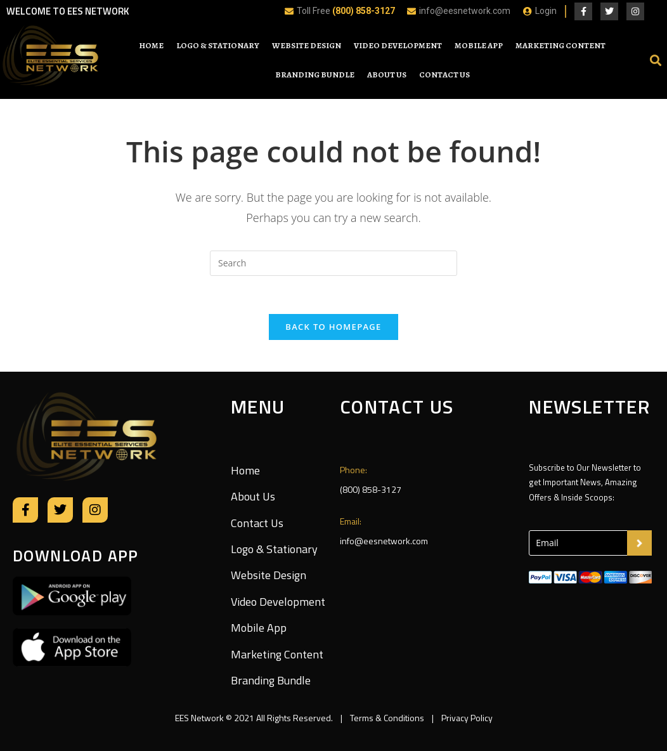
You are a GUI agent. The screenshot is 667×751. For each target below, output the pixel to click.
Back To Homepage (333, 326)
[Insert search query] (333, 263)
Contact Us (444, 74)
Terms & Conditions (387, 717)
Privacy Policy (466, 717)
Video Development (398, 45)
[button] (655, 59)
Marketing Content (560, 45)
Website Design (306, 45)
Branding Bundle (314, 74)
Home (151, 45)
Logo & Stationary (217, 45)
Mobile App (479, 45)
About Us (386, 74)
